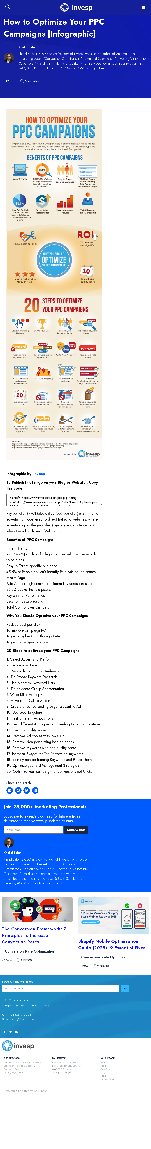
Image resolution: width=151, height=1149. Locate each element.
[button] (144, 7)
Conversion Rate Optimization (30, 951)
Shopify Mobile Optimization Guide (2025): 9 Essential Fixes (111, 944)
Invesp (39, 473)
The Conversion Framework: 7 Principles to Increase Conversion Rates (34, 935)
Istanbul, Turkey (38, 1005)
